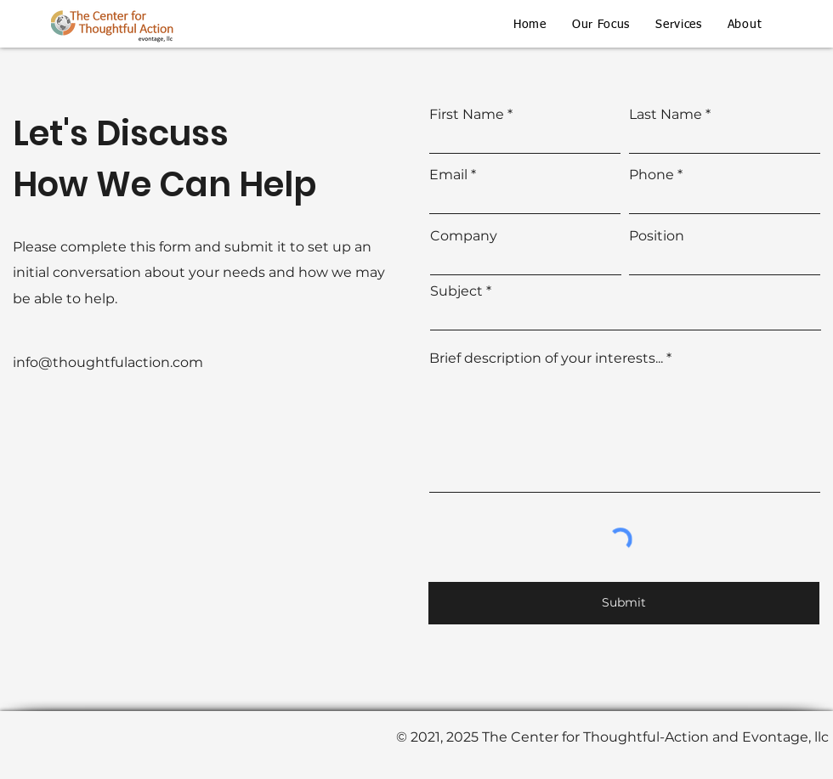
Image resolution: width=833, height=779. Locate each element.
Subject (456, 291)
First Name (466, 114)
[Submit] (623, 603)
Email (448, 175)
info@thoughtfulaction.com (108, 362)
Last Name (665, 114)
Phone (651, 175)
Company (463, 236)
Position (656, 236)
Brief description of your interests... (546, 358)
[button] (601, 25)
